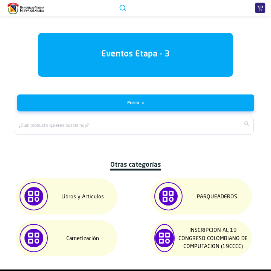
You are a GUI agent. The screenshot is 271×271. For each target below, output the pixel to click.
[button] (25, 220)
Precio (133, 102)
